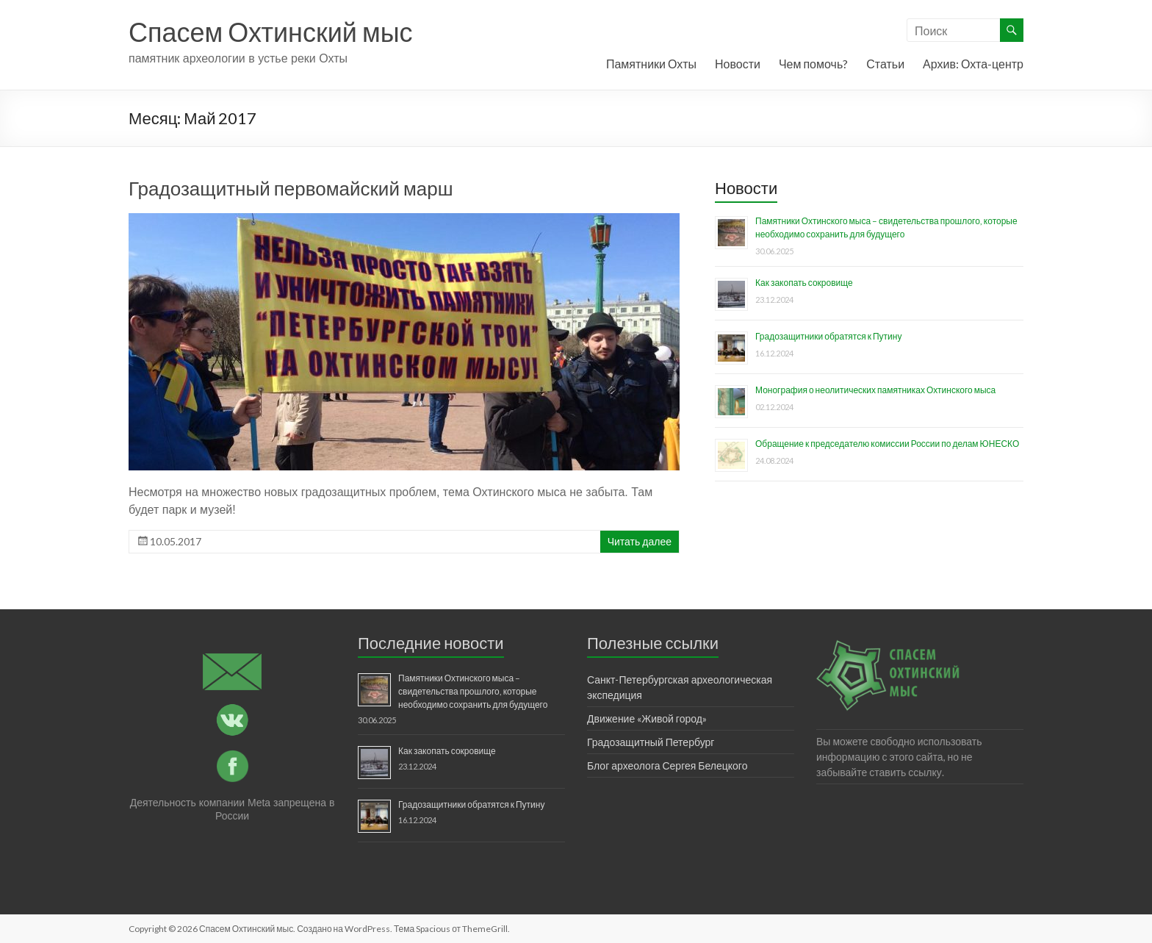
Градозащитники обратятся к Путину (828, 336)
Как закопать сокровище (804, 282)
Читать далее (640, 541)
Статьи (885, 64)
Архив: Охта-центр (973, 64)
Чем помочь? (813, 64)
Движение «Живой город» (647, 718)
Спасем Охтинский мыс (271, 31)
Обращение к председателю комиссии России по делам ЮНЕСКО (887, 443)
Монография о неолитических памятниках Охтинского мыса (875, 389)
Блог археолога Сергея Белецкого (667, 765)
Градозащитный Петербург (650, 742)
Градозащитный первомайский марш (291, 188)
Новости (737, 64)
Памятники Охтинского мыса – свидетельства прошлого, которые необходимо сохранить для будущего (472, 691)
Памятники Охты (651, 64)
